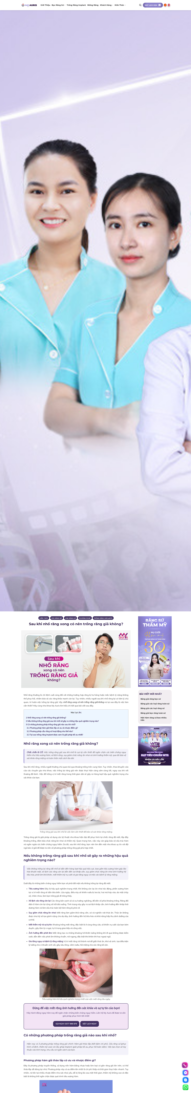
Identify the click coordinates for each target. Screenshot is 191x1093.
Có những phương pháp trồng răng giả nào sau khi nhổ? (51, 724)
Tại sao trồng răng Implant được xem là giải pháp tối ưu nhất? (55, 734)
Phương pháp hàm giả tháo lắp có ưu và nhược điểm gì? (52, 728)
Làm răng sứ (70, 618)
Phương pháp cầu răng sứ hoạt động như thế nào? (50, 731)
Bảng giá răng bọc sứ (151, 699)
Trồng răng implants (103, 618)
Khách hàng (106, 5)
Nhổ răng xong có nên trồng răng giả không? (46, 717)
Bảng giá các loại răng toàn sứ (155, 704)
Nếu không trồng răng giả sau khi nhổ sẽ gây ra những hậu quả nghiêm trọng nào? (62, 721)
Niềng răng (93, 5)
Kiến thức (120, 5)
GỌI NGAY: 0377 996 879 (66, 1024)
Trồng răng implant (76, 5)
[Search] (140, 5)
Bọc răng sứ (58, 5)
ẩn (80, 712)
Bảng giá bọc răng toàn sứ (153, 713)
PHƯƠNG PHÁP (85, 618)
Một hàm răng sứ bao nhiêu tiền (154, 719)
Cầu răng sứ (56, 618)
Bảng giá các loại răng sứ (152, 708)
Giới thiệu (45, 5)
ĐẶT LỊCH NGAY (89, 1024)
